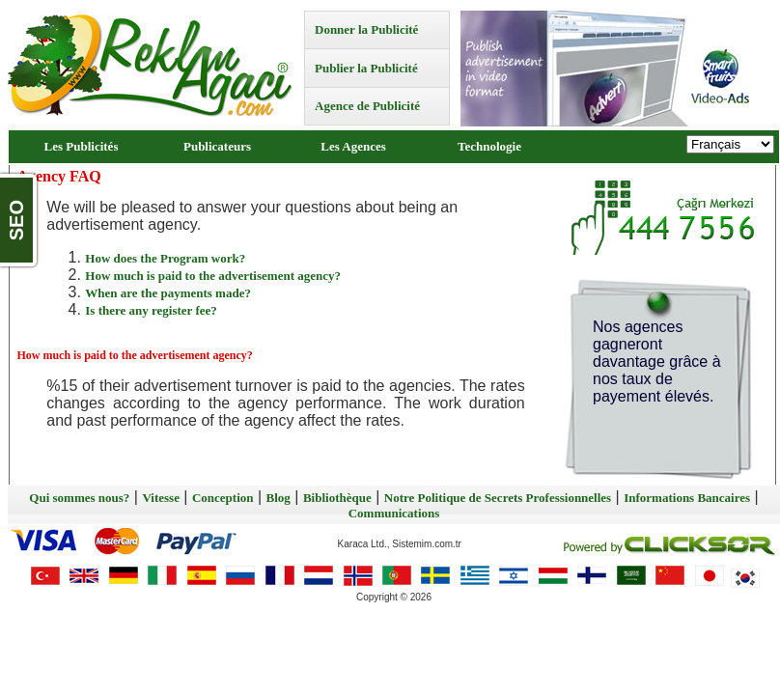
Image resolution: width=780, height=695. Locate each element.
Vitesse (161, 497)
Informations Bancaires (687, 497)
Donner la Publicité (366, 29)
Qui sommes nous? (79, 497)
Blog (278, 497)
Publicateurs (217, 146)
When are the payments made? (168, 293)
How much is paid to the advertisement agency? (213, 275)
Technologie (489, 146)
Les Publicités (81, 146)
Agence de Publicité (367, 105)
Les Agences (353, 146)
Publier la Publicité (366, 68)
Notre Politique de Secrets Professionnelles (497, 497)
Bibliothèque (337, 497)
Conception (223, 497)
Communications (394, 513)
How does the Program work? (165, 258)
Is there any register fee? (150, 310)
